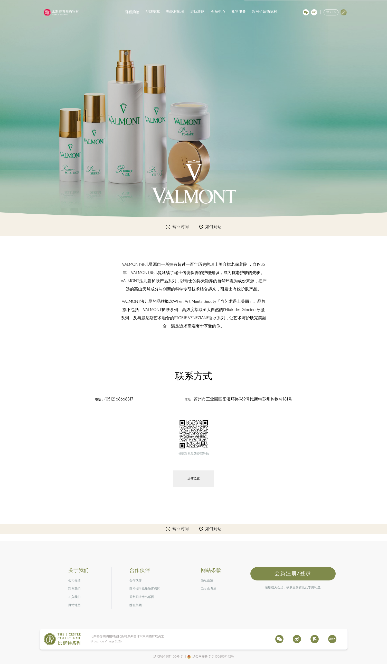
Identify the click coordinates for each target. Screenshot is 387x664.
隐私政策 (207, 580)
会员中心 (218, 12)
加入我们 (74, 597)
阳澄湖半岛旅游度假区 (144, 588)
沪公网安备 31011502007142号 (213, 656)
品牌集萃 (153, 12)
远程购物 (132, 12)
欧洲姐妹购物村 (264, 12)
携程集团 (135, 605)
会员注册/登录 (293, 573)
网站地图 (74, 605)
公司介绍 (74, 580)
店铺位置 (193, 478)
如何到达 (210, 227)
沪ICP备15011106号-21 (168, 656)
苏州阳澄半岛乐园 (141, 597)
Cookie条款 (208, 588)
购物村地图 (175, 12)
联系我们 (74, 588)
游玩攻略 (197, 12)
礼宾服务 (238, 12)
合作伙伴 (135, 580)
